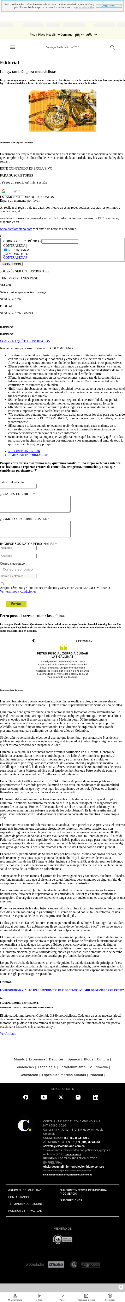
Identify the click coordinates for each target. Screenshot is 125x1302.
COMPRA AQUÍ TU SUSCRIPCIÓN (25, 341)
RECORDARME (19, 250)
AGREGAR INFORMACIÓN (28, 455)
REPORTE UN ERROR (24, 451)
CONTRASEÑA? (15, 257)
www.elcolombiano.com (16, 229)
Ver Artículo (8, 1040)
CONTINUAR (109, 6)
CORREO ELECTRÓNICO (22, 241)
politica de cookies (84, 7)
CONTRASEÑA (14, 245)
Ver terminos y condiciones (18, 597)
